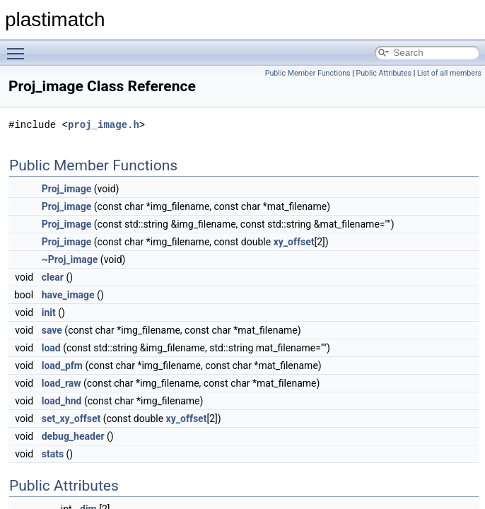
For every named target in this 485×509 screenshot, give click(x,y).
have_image (68, 294)
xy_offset (294, 241)
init (49, 312)
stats (53, 454)
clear (53, 277)
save (52, 330)
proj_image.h (103, 124)
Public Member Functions (308, 73)
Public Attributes (383, 73)
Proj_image (67, 188)
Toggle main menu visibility (19, 47)
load (51, 347)
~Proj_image (70, 259)
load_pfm (62, 365)
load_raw (61, 383)
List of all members (449, 73)
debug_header (73, 436)
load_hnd (62, 400)
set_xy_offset (71, 418)
